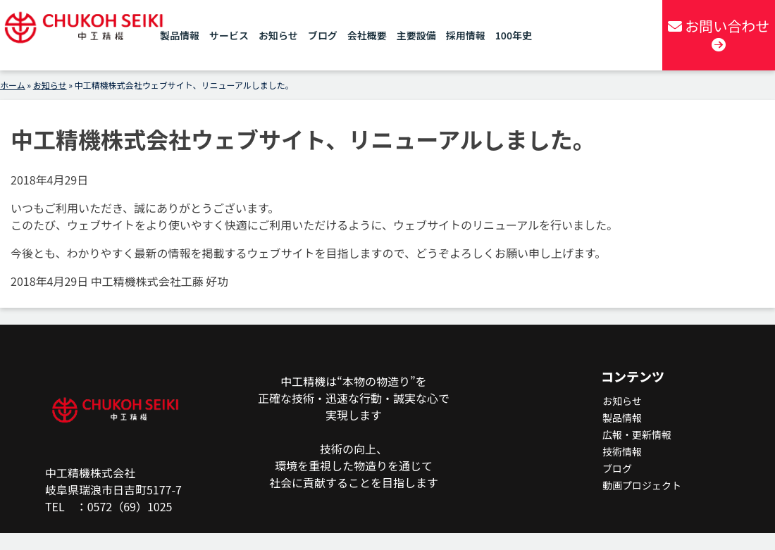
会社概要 (367, 35)
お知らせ (278, 35)
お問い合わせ (718, 33)
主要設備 (416, 35)
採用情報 (465, 35)
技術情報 (622, 451)
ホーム (12, 85)
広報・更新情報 (636, 434)
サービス (229, 35)
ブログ (322, 35)
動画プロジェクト (641, 485)
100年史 (513, 35)
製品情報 (179, 35)
